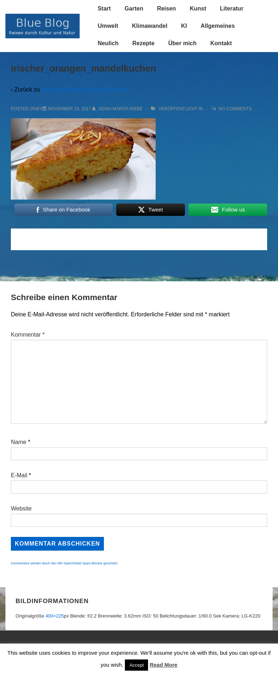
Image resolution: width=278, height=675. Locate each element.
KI (184, 26)
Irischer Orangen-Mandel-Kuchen (84, 89)
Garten (134, 8)
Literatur (231, 8)
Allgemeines (218, 26)
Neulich (108, 43)
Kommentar (28, 335)
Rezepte (143, 43)
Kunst (198, 8)
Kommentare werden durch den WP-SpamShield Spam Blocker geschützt (64, 563)
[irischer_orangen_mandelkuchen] (69, 108)
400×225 (54, 616)
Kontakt (221, 43)
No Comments (235, 108)
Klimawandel (150, 26)
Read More (163, 665)
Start (104, 8)
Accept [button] (136, 665)
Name (18, 442)
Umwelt (108, 26)
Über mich (182, 43)
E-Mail (19, 475)
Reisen (166, 8)
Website (21, 508)
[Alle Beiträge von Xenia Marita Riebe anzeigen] (118, 108)
